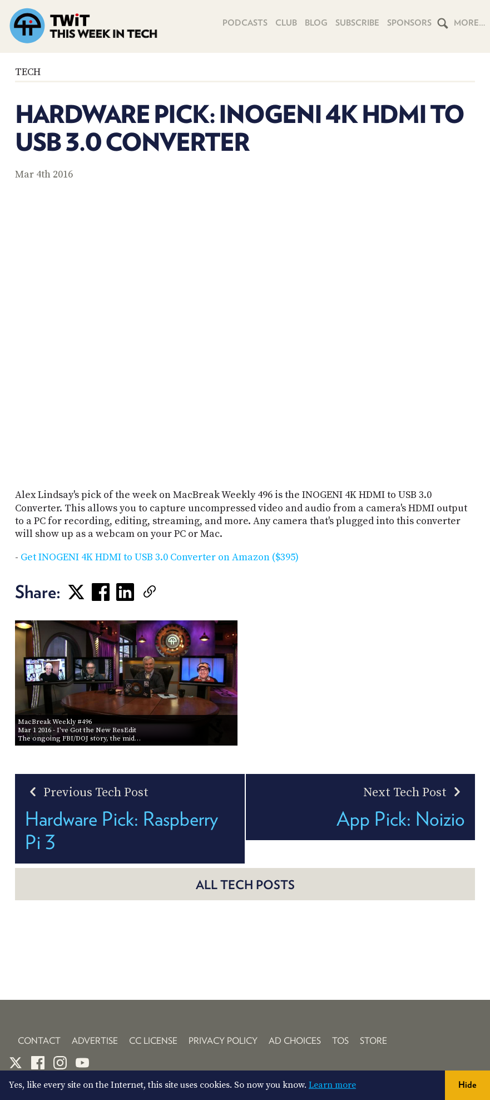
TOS (340, 1040)
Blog (316, 23)
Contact (39, 1040)
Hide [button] (467, 1084)
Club (286, 23)
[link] (166, 592)
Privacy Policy (223, 1040)
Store (373, 1040)
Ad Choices (295, 1040)
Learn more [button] (332, 1085)
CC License (153, 1040)
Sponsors (409, 23)
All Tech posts (245, 884)
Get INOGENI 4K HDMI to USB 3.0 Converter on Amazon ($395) (160, 557)
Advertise (95, 1040)
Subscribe (357, 23)
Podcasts (245, 23)
